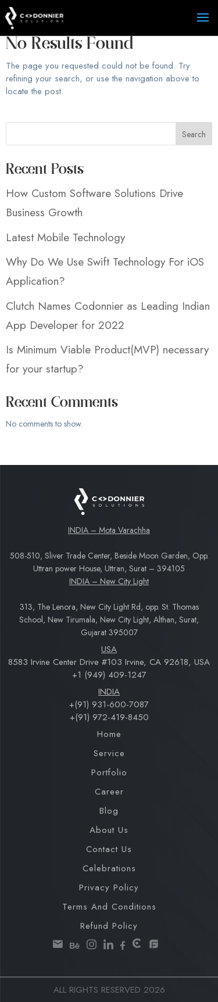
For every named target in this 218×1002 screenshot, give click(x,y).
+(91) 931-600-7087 (109, 704)
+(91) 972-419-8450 (109, 717)
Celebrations (109, 868)
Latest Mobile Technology (65, 237)
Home (109, 734)
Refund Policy (109, 925)
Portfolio (109, 772)
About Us (109, 830)
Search (194, 134)
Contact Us (109, 849)
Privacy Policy (109, 887)
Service (109, 753)
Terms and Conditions (109, 906)
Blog (109, 810)
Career (109, 791)
